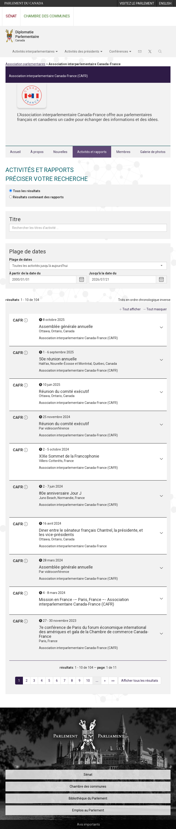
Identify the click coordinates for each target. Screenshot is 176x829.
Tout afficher (131, 309)
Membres (123, 152)
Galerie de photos (152, 152)
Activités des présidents (82, 51)
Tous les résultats (26, 191)
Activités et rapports (92, 152)
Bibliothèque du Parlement (88, 798)
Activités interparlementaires (33, 51)
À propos (37, 152)
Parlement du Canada (23, 3)
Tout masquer (156, 309)
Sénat (11, 16)
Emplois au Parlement (88, 810)
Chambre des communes (47, 16)
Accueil (15, 152)
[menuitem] (137, 3)
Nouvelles (60, 152)
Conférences (118, 51)
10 (89, 681)
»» (114, 681)
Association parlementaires (25, 64)
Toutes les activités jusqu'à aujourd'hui (87, 266)
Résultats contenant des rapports (38, 197)
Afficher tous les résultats (139, 680)
